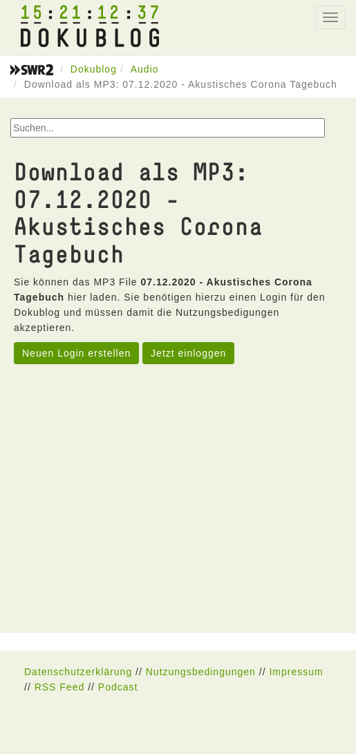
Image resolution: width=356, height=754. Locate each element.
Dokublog (94, 69)
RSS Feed (60, 686)
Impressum (296, 671)
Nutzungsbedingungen (201, 671)
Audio (145, 69)
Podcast (118, 686)
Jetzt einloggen (188, 353)
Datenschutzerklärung (78, 671)
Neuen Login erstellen (76, 353)
